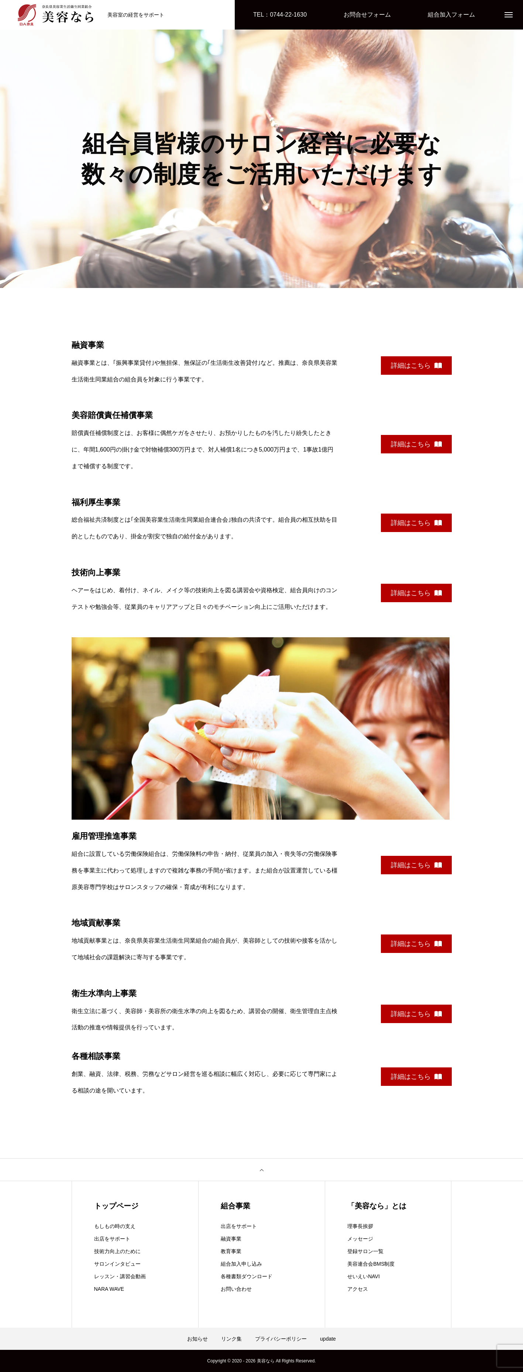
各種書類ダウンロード (246, 1276)
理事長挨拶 (360, 1226)
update (328, 1339)
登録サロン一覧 (365, 1251)
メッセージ (360, 1238)
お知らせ (197, 1339)
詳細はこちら (416, 365)
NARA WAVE (109, 1289)
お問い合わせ (236, 1289)
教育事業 (231, 1251)
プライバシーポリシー (281, 1339)
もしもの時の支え (114, 1226)
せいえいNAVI (363, 1276)
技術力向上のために (117, 1251)
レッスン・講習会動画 (120, 1276)
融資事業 (231, 1238)
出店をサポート (112, 1238)
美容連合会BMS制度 (371, 1263)
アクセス (357, 1289)
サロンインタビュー (117, 1263)
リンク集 (231, 1339)
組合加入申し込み (241, 1263)
